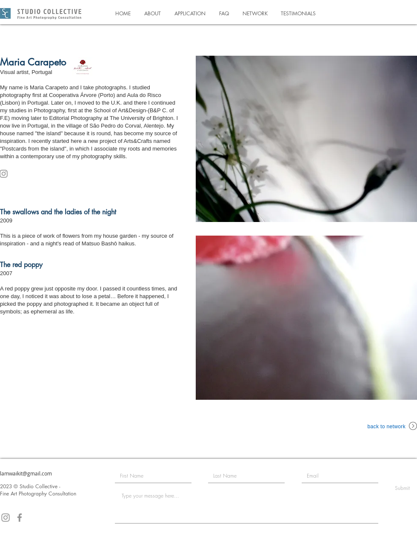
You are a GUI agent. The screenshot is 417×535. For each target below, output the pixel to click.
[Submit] (402, 488)
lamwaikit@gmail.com (26, 473)
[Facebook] (19, 517)
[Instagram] (5, 517)
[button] (152, 13)
